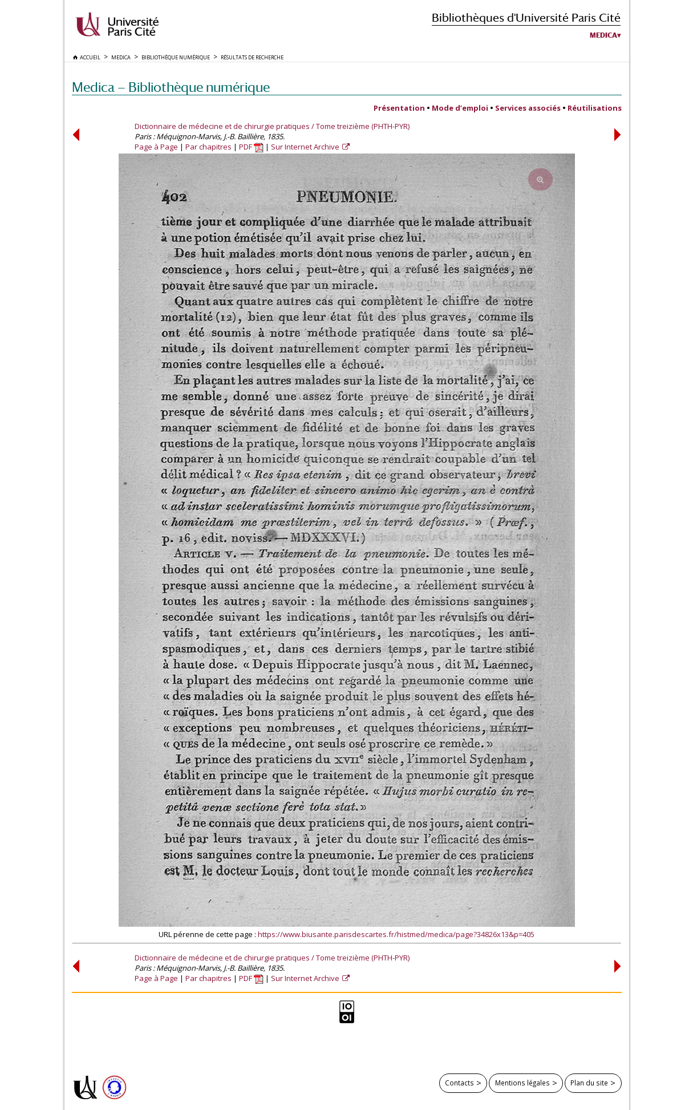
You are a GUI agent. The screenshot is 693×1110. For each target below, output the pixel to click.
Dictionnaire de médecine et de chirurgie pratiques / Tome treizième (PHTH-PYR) (272, 126)
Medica (603, 35)
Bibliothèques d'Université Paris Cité (526, 17)
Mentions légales (522, 1082)
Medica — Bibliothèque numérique (171, 87)
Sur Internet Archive (306, 147)
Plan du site (589, 1082)
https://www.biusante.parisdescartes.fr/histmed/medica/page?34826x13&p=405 (396, 934)
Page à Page (156, 147)
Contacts (459, 1082)
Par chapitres (208, 147)
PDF (251, 147)
